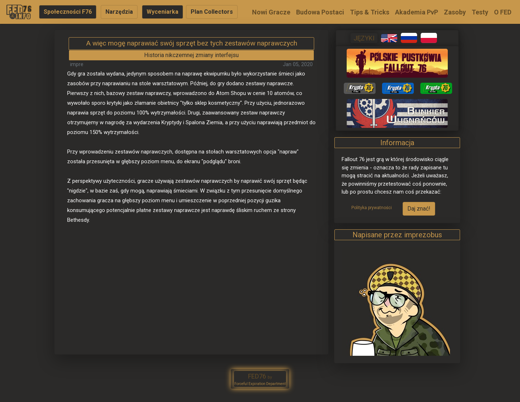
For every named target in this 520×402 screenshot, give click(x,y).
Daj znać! (418, 208)
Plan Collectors (212, 11)
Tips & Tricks (369, 12)
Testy (480, 12)
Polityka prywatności (371, 207)
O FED (502, 12)
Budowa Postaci (320, 12)
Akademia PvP (416, 12)
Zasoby (455, 12)
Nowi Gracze (271, 12)
